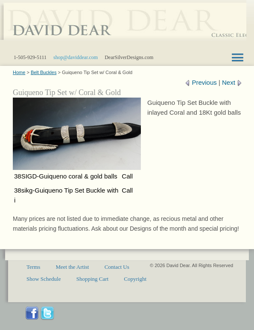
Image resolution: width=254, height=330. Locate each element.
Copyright (135, 279)
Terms (33, 267)
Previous (201, 82)
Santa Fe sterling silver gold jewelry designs (123, 25)
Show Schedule (43, 279)
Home (19, 72)
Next (232, 82)
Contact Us (117, 267)
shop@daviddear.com (75, 57)
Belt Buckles (44, 72)
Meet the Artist (72, 267)
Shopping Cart (92, 279)
